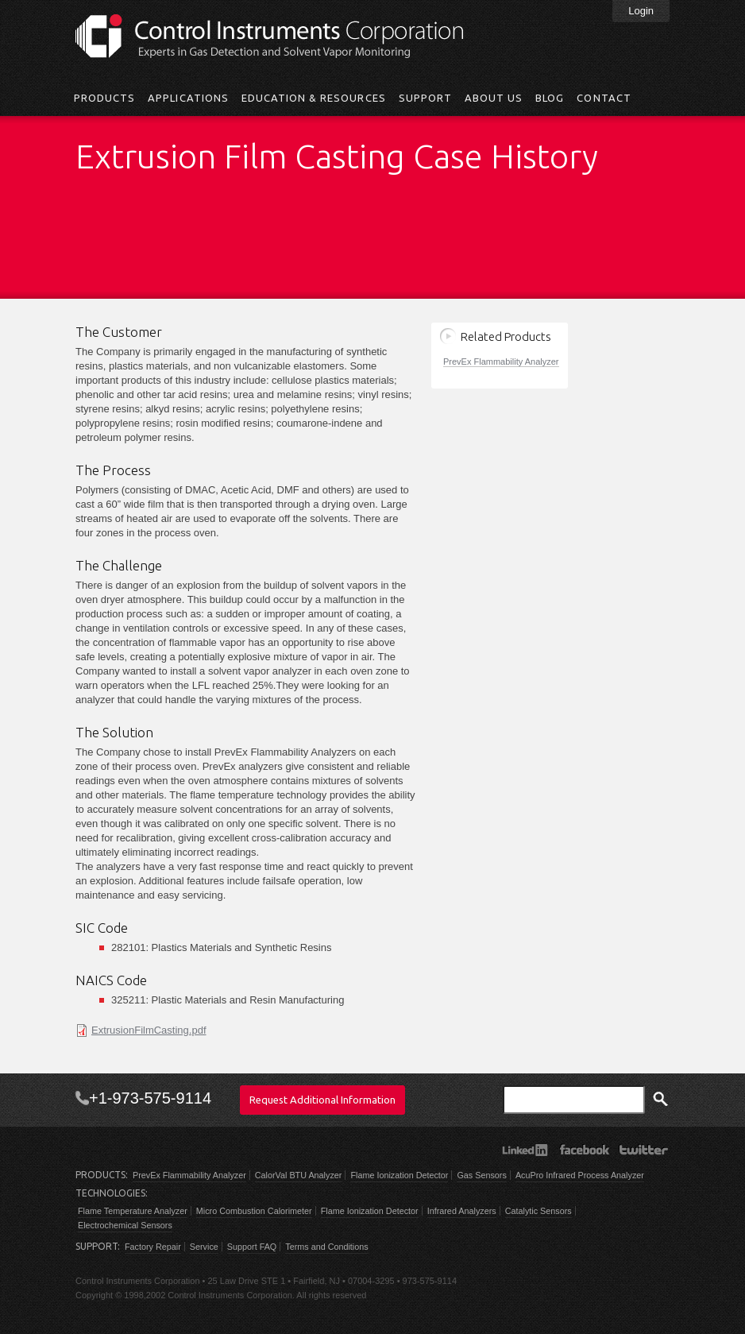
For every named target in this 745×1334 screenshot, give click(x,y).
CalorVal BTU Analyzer (298, 1175)
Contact (604, 97)
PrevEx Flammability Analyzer (501, 361)
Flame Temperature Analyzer (132, 1211)
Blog (549, 97)
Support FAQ (251, 1246)
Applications (188, 97)
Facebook (584, 1150)
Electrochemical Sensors (125, 1225)
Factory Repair (153, 1246)
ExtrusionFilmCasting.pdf (149, 1030)
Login (641, 11)
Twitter (644, 1150)
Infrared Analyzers (461, 1211)
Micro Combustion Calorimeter (254, 1211)
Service (204, 1246)
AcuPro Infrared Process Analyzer (579, 1175)
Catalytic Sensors (538, 1211)
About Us (494, 97)
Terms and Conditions (326, 1246)
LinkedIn (524, 1150)
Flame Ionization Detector (399, 1175)
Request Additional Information (322, 1099)
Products (104, 97)
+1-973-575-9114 (150, 1098)
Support (425, 97)
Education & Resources (313, 97)
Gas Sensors (481, 1175)
